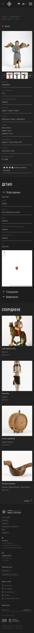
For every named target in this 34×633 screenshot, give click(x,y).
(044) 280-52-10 (16, 545)
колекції (5, 520)
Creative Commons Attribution (14, 168)
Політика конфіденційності (8, 628)
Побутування (13, 192)
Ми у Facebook (8, 585)
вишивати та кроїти (10, 526)
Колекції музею (14, 16)
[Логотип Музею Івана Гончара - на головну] (9, 3)
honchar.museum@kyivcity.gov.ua (13, 547)
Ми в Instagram (8, 588)
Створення (12, 291)
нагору (26, 501)
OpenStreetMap (17, 285)
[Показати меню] (30, 4)
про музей (6, 517)
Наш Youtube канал (9, 592)
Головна (4, 16)
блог (3, 529)
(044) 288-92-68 (8, 545)
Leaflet (11, 285)
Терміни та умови (19, 628)
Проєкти (5, 523)
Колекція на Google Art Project (11, 598)
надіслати (26, 610)
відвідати (5, 532)
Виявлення (12, 296)
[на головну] (17, 512)
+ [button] (4, 252)
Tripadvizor (7, 595)
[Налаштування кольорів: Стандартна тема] (19, 4)
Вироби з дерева (7, 19)
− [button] (4, 255)
